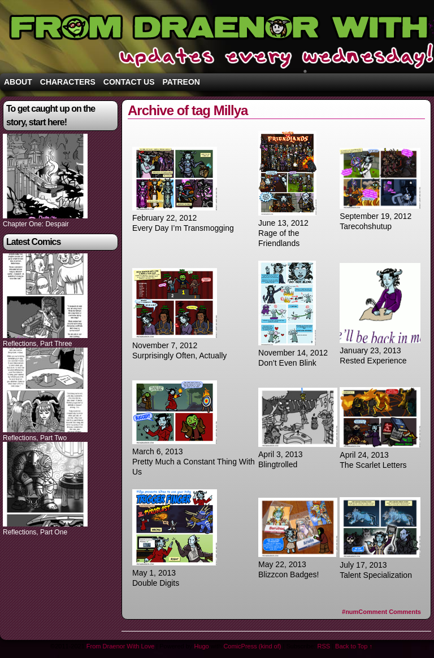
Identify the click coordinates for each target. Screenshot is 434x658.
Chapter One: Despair (36, 224)
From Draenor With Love (120, 646)
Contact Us (129, 81)
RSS (323, 646)
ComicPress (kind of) (252, 646)
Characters (68, 81)
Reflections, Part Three (37, 344)
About (18, 81)
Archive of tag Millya (188, 110)
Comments (381, 611)
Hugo (201, 646)
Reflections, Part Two (35, 438)
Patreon (181, 81)
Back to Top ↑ (353, 646)
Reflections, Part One (35, 532)
